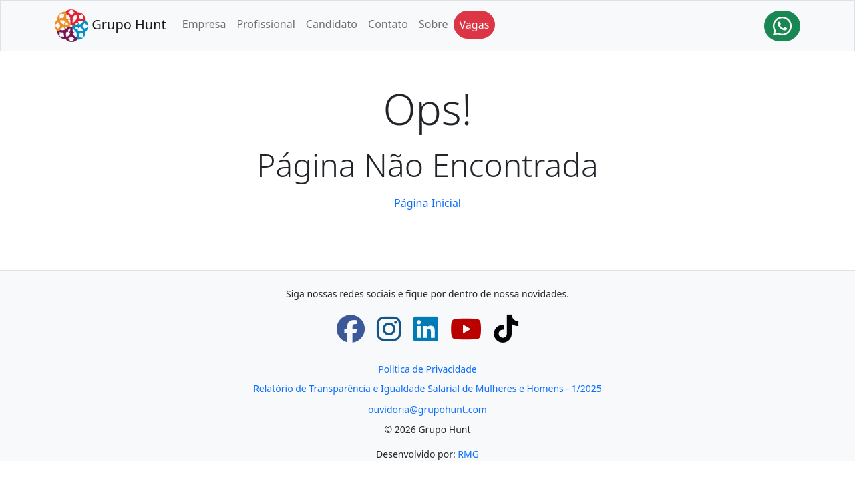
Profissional (265, 24)
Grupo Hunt (110, 25)
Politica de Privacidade (427, 369)
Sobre (433, 24)
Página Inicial (427, 203)
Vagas (475, 24)
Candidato (331, 24)
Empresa (204, 24)
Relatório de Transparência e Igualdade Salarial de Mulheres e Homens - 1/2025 (427, 388)
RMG (468, 454)
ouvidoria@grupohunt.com (427, 409)
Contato (388, 24)
